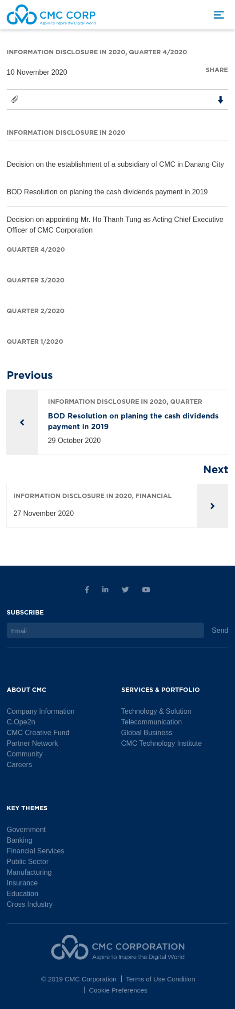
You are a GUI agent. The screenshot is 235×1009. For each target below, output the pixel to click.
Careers (19, 764)
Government (26, 829)
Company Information (41, 711)
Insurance (22, 883)
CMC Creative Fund (38, 732)
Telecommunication (151, 722)
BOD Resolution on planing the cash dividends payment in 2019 (107, 192)
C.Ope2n (21, 722)
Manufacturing (29, 872)
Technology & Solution (156, 711)
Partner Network (32, 743)
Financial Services (35, 851)
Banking (19, 840)
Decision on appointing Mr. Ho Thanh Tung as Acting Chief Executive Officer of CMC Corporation (115, 225)
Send (220, 630)
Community (25, 754)
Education (22, 893)
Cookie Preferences (118, 990)
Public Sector (27, 861)
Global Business (147, 732)
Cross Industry (29, 904)
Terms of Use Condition (160, 979)
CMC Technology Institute (161, 743)
